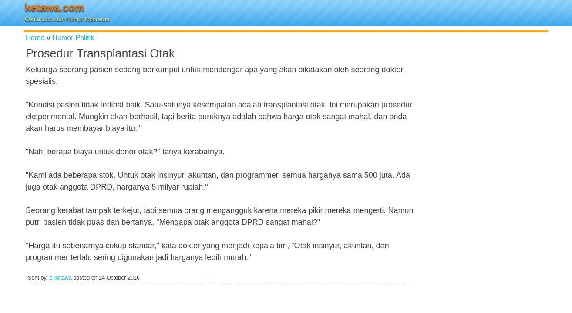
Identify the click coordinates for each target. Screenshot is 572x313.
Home (35, 37)
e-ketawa (61, 278)
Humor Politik (73, 37)
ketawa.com (54, 7)
